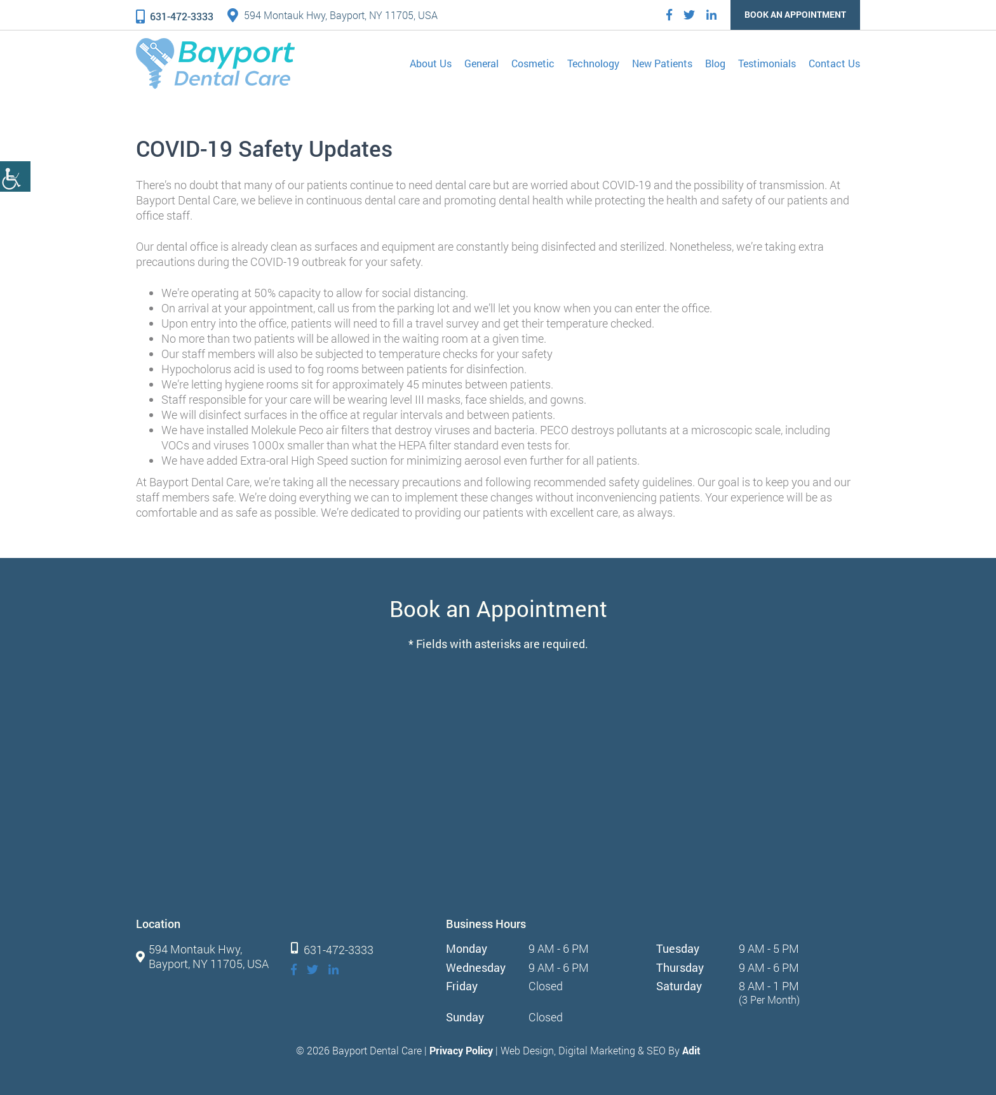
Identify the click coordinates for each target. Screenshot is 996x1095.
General (481, 63)
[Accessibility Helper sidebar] (15, 176)
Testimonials (767, 63)
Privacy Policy (461, 1050)
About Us (431, 63)
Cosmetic (533, 63)
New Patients (662, 63)
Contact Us (834, 63)
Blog (715, 63)
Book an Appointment (795, 14)
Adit (691, 1050)
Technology (593, 63)
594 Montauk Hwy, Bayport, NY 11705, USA (332, 15)
